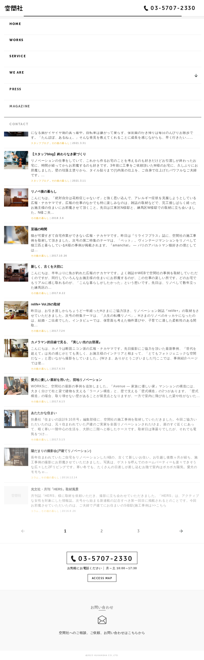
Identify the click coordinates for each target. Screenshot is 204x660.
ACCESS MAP (102, 579)
